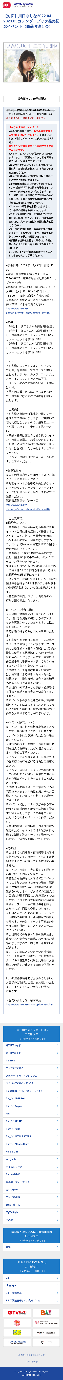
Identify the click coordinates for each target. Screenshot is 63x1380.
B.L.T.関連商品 (14, 1293)
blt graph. (11, 1285)
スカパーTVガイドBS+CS (19, 1083)
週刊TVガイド (13, 1045)
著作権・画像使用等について (31, 1355)
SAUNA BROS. (14, 1174)
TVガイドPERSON (16, 1098)
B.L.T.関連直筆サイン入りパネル (23, 1300)
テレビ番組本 (13, 1197)
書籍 (8, 1247)
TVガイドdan (13, 1129)
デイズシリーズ (14, 1166)
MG (8, 1113)
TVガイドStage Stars (17, 1144)
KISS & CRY (12, 1151)
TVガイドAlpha (14, 1106)
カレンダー (12, 1189)
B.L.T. (9, 1277)
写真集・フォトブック (17, 1182)
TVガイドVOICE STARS (18, 1136)
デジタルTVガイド (16, 1068)
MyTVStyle (12, 1212)
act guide (11, 1159)
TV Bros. (11, 1060)
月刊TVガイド (13, 1053)
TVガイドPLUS (14, 1121)
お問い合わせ (32, 1361)
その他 (9, 1220)
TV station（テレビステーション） (24, 1091)
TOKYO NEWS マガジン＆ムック (18, 5)
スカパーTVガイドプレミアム (21, 1075)
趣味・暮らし (13, 1204)
